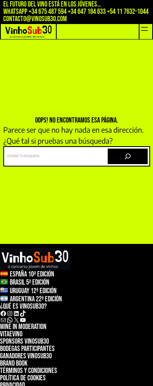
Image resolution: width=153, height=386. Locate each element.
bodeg (7, 348)
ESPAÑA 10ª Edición (32, 274)
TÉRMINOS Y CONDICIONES (28, 370)
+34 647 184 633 (87, 11)
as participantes (34, 348)
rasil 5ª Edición (31, 283)
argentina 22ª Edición (36, 299)
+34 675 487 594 (48, 11)
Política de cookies (23, 378)
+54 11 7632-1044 (128, 11)
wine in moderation (23, 326)
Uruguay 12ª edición (33, 291)
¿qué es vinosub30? (23, 306)
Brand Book (13, 363)
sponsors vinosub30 (24, 341)
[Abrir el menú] (144, 29)
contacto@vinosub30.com (35, 19)
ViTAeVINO (11, 334)
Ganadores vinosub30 (26, 356)
